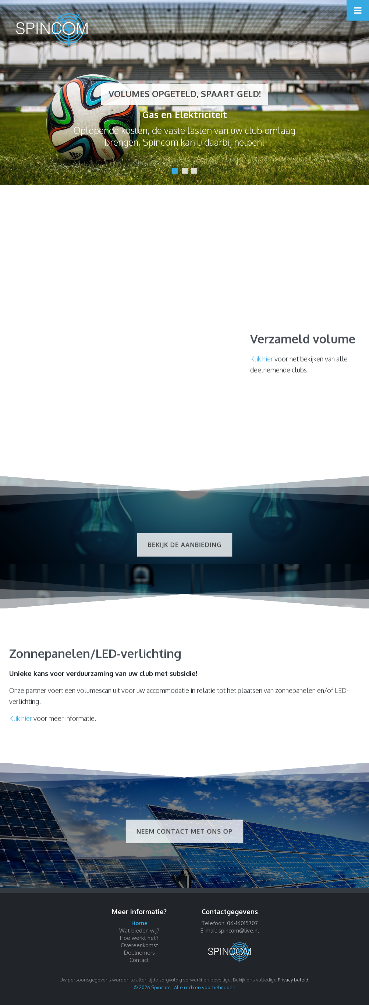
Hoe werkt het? (139, 937)
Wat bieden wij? (139, 930)
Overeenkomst (139, 945)
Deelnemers (139, 952)
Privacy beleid (293, 980)
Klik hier (261, 363)
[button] (175, 171)
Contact (139, 959)
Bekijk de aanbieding (184, 545)
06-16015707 (242, 923)
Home (139, 923)
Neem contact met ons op (184, 832)
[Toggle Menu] (358, 10)
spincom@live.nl (239, 930)
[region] (184, 92)
